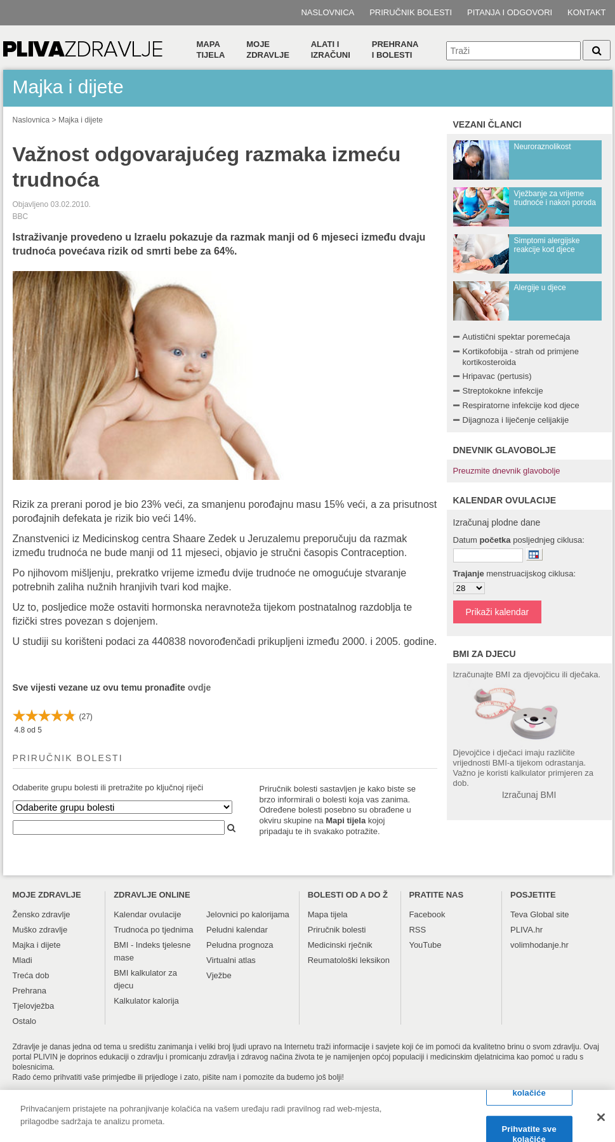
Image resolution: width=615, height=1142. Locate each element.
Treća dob (31, 975)
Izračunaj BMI (529, 795)
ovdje (199, 687)
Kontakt (586, 12)
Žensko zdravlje (41, 914)
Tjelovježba (34, 1006)
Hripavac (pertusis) (497, 376)
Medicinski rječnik (340, 945)
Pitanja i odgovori (509, 12)
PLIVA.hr (526, 929)
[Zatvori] (601, 1124)
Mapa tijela (211, 49)
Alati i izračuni (330, 49)
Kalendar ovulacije (147, 914)
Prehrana (29, 990)
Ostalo (25, 1021)
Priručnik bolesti (410, 12)
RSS (417, 929)
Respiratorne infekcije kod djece (521, 405)
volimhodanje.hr (539, 945)
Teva (518, 914)
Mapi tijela (346, 820)
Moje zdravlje (267, 49)
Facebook (427, 914)
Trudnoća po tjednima (153, 929)
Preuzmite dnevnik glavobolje (506, 470)
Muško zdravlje (40, 929)
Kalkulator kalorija (146, 1001)
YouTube (425, 945)
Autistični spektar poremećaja (517, 337)
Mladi (22, 960)
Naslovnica (327, 12)
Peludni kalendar (237, 929)
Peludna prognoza (240, 945)
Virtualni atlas (231, 960)
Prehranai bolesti (395, 49)
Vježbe (219, 975)
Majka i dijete (80, 120)
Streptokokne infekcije (503, 390)
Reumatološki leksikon (349, 960)
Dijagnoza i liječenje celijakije (516, 420)
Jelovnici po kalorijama (247, 914)
